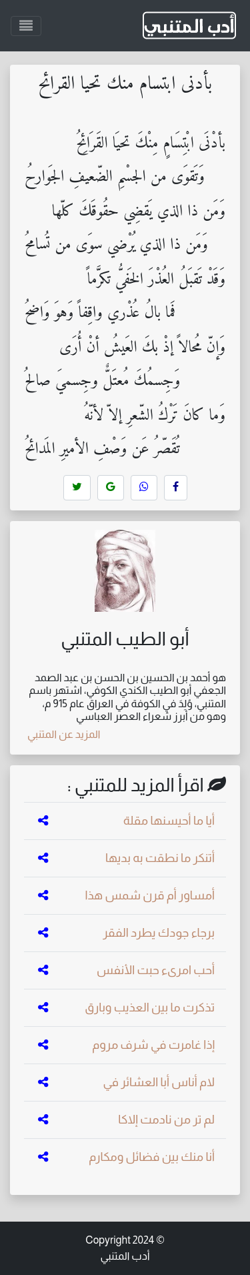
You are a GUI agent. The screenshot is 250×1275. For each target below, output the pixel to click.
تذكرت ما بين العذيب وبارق (150, 1007)
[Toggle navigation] (26, 26)
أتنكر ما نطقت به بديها (160, 858)
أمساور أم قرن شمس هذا (150, 895)
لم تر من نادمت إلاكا (166, 1119)
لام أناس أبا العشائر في (159, 1082)
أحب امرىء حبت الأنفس (156, 970)
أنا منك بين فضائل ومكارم (152, 1157)
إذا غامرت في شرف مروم (153, 1044)
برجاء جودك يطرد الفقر (159, 932)
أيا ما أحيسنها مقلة (169, 820)
